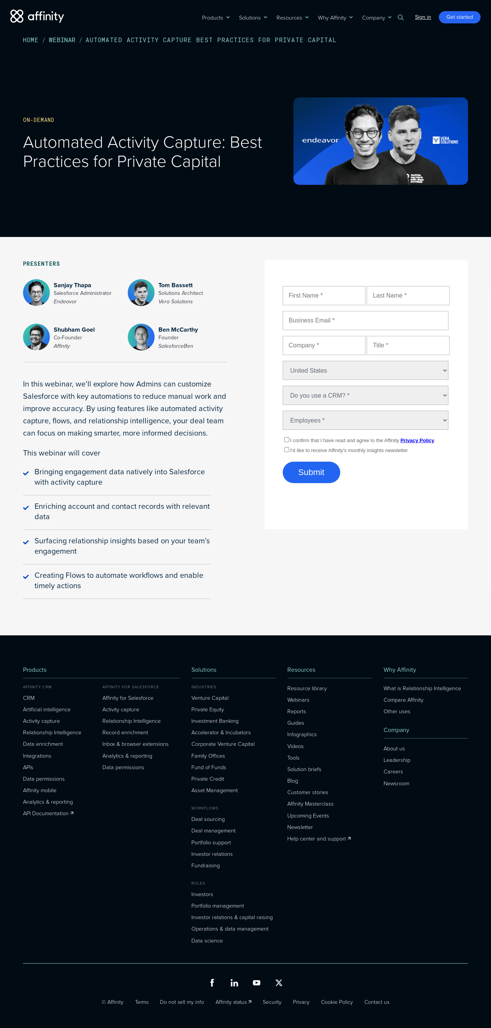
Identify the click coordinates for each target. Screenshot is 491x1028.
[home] (37, 16)
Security (272, 1001)
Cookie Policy (337, 1001)
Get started (460, 17)
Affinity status (231, 1001)
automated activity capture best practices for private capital (211, 40)
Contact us (376, 1001)
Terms (141, 1001)
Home (31, 40)
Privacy (301, 1001)
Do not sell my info (182, 1001)
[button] (212, 17)
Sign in (423, 17)
